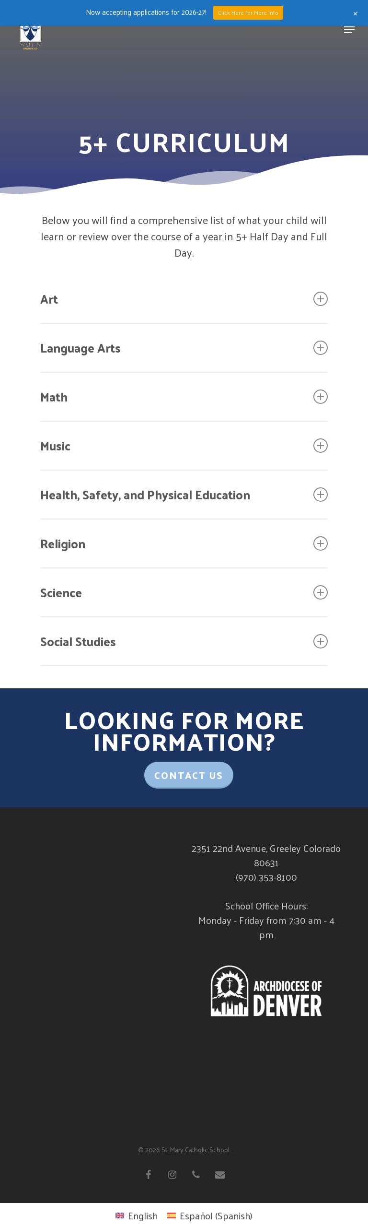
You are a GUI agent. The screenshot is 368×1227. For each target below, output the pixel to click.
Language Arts (184, 347)
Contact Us (188, 775)
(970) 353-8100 (266, 876)
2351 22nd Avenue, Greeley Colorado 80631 (266, 855)
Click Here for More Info (248, 12)
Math (184, 396)
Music (184, 445)
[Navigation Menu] (349, 30)
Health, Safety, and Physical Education (184, 494)
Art (184, 298)
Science (184, 592)
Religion (184, 543)
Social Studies (184, 641)
